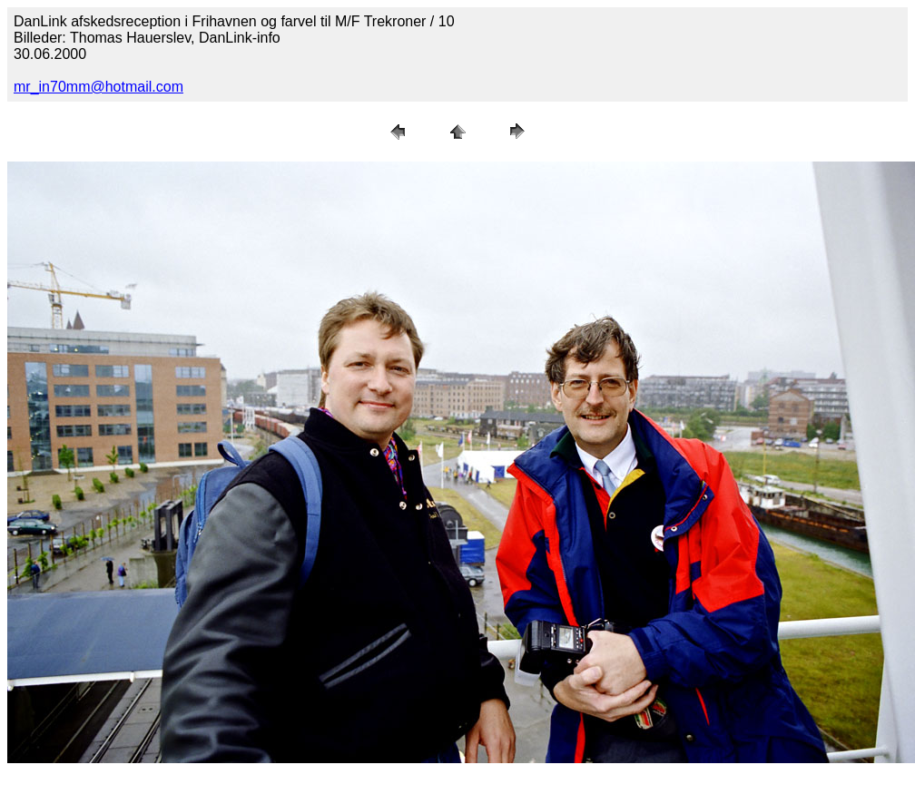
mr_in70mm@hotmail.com (98, 86)
